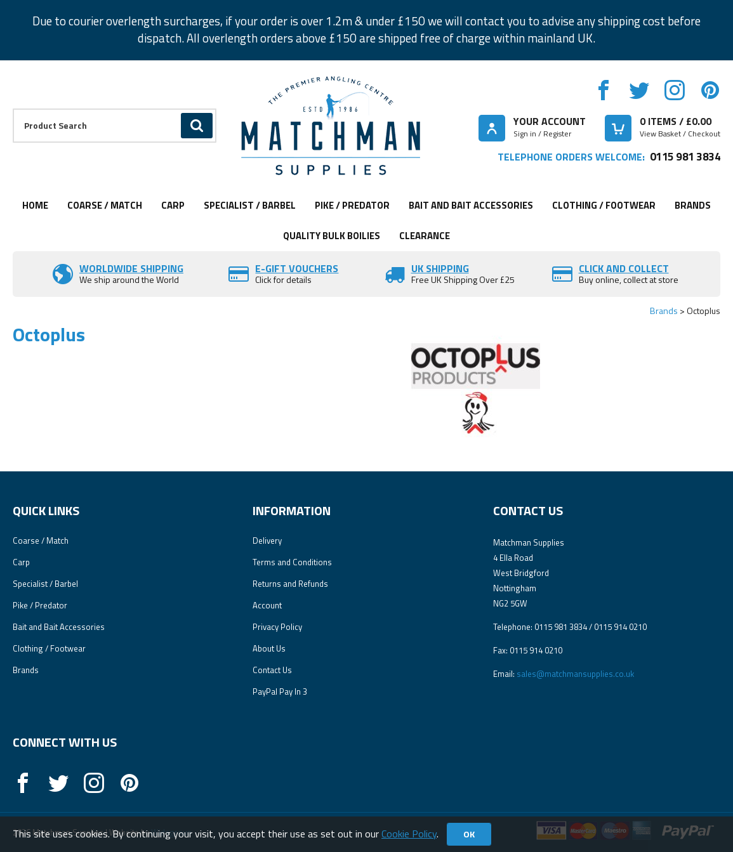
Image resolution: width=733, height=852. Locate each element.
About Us (269, 648)
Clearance (424, 235)
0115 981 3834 (685, 156)
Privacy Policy (277, 626)
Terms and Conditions (292, 562)
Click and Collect (624, 268)
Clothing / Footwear (604, 205)
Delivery (267, 540)
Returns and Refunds (290, 583)
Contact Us (272, 670)
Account (267, 605)
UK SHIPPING (440, 268)
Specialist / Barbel (250, 205)
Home (35, 205)
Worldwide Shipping (131, 268)
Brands (693, 205)
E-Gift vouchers (296, 268)
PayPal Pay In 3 (280, 691)
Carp (173, 205)
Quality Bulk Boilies (331, 235)
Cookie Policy (409, 833)
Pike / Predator (352, 205)
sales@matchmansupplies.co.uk (575, 673)
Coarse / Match (104, 205)
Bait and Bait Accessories (471, 205)
